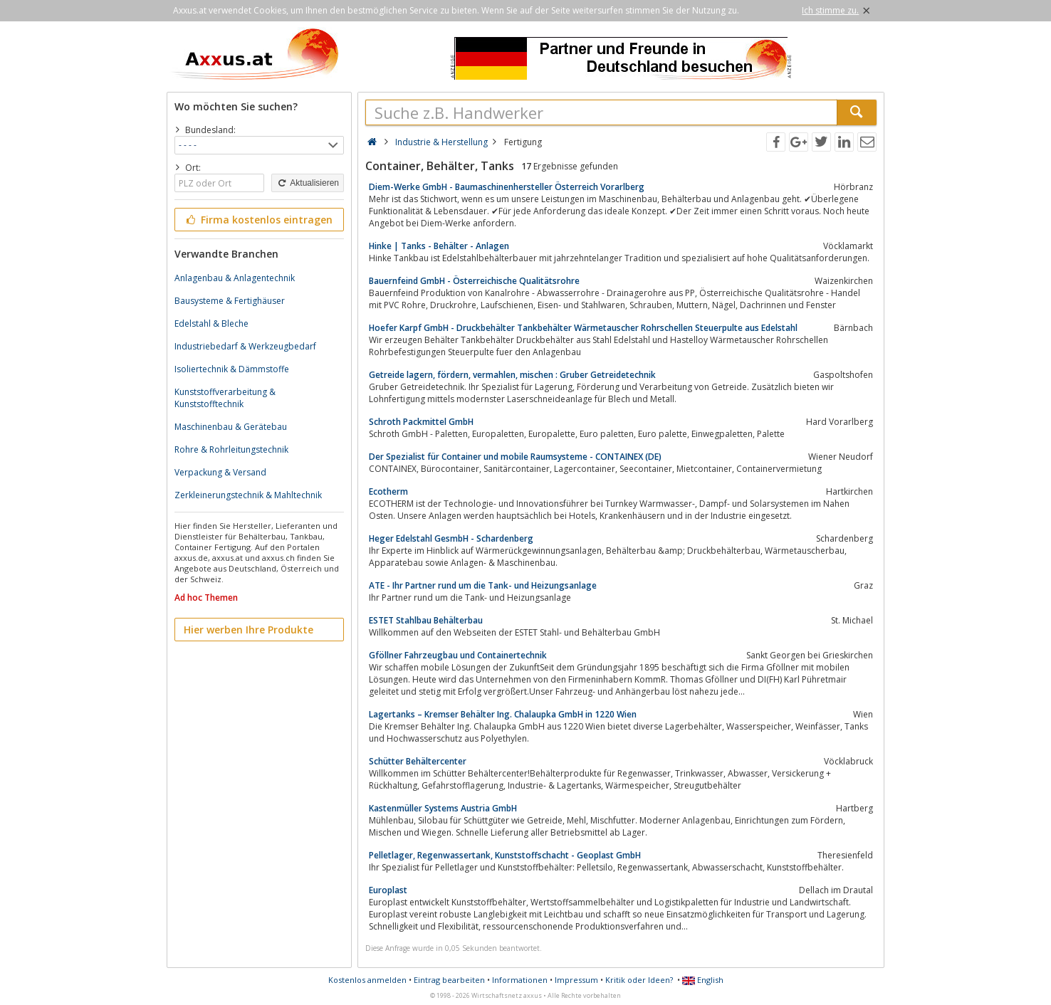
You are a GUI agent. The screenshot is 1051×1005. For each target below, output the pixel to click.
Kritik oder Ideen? (639, 979)
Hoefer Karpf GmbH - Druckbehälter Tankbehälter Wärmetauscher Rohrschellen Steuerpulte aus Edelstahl (583, 328)
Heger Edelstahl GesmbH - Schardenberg (451, 538)
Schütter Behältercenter (417, 761)
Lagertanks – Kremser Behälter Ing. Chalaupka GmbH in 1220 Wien (503, 714)
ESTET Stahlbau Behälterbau (426, 620)
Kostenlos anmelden (367, 979)
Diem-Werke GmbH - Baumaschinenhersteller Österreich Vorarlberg (506, 187)
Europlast (388, 890)
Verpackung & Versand (220, 472)
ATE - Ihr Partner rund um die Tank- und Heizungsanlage (483, 585)
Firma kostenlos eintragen (258, 219)
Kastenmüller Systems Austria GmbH (443, 808)
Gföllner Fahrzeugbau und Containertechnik (458, 655)
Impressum (576, 979)
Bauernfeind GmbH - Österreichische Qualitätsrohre (474, 281)
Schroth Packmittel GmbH (421, 422)
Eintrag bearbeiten (449, 979)
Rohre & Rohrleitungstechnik (231, 449)
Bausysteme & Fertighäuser (229, 301)
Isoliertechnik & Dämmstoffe (231, 369)
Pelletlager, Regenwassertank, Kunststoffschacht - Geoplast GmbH (505, 855)
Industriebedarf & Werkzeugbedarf (245, 346)
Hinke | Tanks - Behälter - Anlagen (439, 246)
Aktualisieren (307, 183)
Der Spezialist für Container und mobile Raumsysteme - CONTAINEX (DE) (515, 457)
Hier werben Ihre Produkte (248, 629)
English (702, 979)
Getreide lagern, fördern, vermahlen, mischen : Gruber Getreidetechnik (512, 375)
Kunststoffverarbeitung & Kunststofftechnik (225, 398)
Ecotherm (388, 491)
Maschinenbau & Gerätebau (230, 427)
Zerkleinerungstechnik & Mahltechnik (248, 495)
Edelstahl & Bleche (211, 323)
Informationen (520, 979)
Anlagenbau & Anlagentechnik (234, 278)
